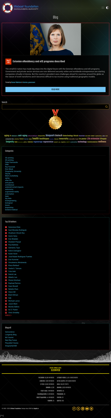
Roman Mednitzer (16, 82)
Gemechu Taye (14, 248)
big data (8, 198)
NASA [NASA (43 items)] (16, 142)
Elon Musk (9, 169)
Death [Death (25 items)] (106, 136)
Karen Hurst (12, 254)
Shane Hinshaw (14, 280)
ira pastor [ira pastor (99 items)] (83, 139)
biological (9, 203)
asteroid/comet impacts (14, 187)
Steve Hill (12, 292)
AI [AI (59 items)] (10, 136)
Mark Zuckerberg (11, 176)
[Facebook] (74, 409)
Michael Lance (14, 301)
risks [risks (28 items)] (59, 142)
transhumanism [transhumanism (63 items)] (92, 142)
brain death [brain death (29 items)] (87, 136)
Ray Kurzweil (10, 167)
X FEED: (42, 384)
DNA (7, 164)
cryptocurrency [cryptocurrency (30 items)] (98, 136)
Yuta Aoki (12, 271)
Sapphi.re (36, 408)
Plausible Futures (11, 343)
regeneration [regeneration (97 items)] (48, 142)
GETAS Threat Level (55, 370)
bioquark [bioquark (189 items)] (50, 135)
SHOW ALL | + (8, 315)
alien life (8, 180)
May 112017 (8, 62)
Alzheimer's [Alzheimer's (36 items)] (15, 136)
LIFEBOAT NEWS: (61, 377)
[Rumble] (91, 409)
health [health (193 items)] (35, 138)
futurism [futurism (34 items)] (26, 139)
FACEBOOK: (41, 377)
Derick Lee (12, 274)
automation (9, 194)
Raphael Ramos (14, 283)
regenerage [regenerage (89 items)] (37, 142)
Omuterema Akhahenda (17, 262)
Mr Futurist (9, 337)
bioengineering (10, 201)
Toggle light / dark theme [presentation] (107, 7)
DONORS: (48, 387)
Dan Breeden (13, 239)
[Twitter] (78, 409)
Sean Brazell (13, 286)
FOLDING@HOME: (42, 394)
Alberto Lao (12, 277)
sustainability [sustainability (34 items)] (73, 142)
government (31, 82)
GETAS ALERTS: (61, 381)
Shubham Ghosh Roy (16, 233)
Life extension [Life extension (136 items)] (93, 138)
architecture (9, 185)
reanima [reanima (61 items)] (30, 142)
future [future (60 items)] (22, 139)
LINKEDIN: (42, 381)
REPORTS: (59, 391)
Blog (55, 17)
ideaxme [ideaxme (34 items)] (56, 139)
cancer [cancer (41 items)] (93, 136)
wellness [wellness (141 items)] (102, 141)
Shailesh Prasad (14, 242)
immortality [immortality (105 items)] (64, 138)
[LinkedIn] (82, 409)
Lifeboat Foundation (15, 408)
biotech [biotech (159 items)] (58, 135)
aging (7, 178)
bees (7, 196)
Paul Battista (13, 245)
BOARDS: (59, 387)
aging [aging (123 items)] (6, 135)
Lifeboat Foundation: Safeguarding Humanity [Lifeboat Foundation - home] (50, 8)
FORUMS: (50, 400)
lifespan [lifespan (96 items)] (103, 139)
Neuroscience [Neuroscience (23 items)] (20, 142)
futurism (25, 82)
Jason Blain (12, 304)
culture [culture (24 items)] (103, 136)
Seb (9, 298)
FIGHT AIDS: (44, 391)
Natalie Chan (13, 289)
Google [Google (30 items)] (30, 139)
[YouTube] (87, 409)
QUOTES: (59, 400)
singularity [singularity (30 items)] (63, 142)
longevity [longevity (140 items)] (10, 141)
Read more (55, 89)
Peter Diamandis (11, 162)
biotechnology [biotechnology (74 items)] (68, 136)
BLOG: (58, 384)
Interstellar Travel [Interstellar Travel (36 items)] (73, 139)
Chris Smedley (13, 313)
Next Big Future (11, 340)
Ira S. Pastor (13, 310)
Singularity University (13, 171)
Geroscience (9, 332)
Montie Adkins (13, 307)
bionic (7, 205)
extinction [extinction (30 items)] (16, 139)
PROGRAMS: (60, 394)
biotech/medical (11, 210)
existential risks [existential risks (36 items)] (10, 139)
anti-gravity (9, 183)
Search (106, 106)
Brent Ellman (13, 295)
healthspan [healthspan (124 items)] (44, 138)
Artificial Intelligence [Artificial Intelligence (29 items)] (33, 136)
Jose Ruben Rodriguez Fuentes (20, 257)
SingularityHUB (11, 346)
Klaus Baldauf (13, 265)
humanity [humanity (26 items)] (52, 139)
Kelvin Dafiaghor (14, 251)
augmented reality (12, 192)
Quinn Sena (12, 236)
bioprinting (9, 207)
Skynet (7, 174)
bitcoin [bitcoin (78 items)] (75, 136)
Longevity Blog (10, 335)
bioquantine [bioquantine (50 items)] (41, 136)
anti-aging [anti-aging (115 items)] (22, 135)
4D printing (9, 160)
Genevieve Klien (14, 227)
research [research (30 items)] (56, 142)
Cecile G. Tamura (14, 268)
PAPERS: (59, 397)
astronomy (9, 189)
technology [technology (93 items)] (82, 142)
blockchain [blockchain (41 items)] (82, 136)
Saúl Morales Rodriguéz (17, 230)
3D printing (9, 158)
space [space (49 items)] (68, 142)
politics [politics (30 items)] (25, 142)
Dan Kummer (13, 260)
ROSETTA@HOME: (42, 397)
